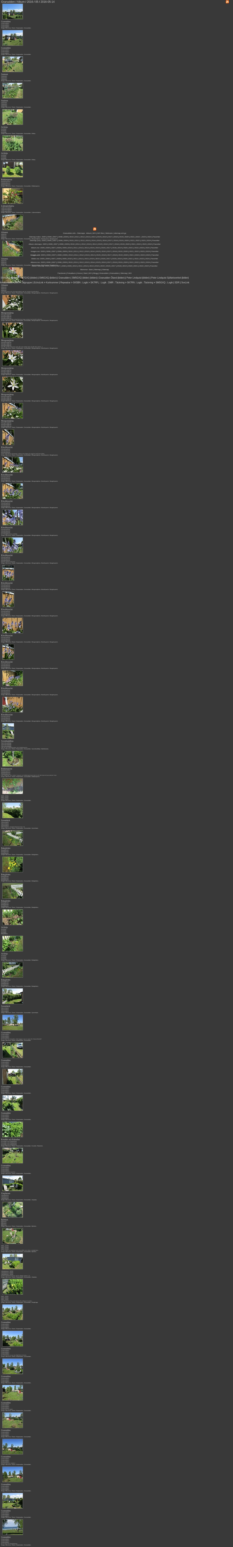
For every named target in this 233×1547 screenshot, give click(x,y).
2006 (49, 237)
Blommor (8, 28)
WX (94, 233)
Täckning (119, 282)
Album (88, 233)
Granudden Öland (108, 278)
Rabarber (40, 1146)
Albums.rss (35, 262)
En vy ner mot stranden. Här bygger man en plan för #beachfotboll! (21, 1039)
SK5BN (77, 282)
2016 (105, 237)
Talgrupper (26, 282)
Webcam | (109, 233)
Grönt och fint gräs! (7, 1409)
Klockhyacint (45, 293)
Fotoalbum (71, 273)
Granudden (5, 23)
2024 (149, 237)
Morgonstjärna (36, 293)
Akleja (33, 133)
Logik (85, 282)
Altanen (4, 287)
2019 (121, 237)
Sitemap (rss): (35, 240)
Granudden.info (69, 233)
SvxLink (185, 282)
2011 (77, 237)
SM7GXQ (25, 278)
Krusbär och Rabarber (9, 1141)
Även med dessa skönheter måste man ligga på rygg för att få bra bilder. (23, 453)
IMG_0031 (5, 796)
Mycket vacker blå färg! (8, 561)
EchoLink (38, 282)
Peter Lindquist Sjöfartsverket (166, 278)
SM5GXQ (5, 278)
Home (79, 273)
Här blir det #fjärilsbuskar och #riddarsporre (14, 747)
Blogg (95, 273)
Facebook (62, 273)
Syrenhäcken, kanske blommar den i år (13, 827)
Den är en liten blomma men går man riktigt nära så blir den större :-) (22, 346)
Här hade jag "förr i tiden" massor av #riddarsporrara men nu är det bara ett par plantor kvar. (29, 775)
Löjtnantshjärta (6, 208)
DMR (16, 282)
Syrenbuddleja (6, 743)
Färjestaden (19, 28)
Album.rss (35, 248)
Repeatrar (65, 282)
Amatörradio (6, 282)
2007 (55, 237)
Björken (4, 1222)
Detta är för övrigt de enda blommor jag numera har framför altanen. (21, 319)
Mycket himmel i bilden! (8, 1463)
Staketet (4, 76)
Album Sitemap (38, 266)
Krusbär (34, 1146)
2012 (83, 237)
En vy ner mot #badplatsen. (9, 1543)
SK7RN (130, 282)
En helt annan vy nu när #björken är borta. (14, 1355)
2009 (66, 237)
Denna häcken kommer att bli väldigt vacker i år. (15, 1275)
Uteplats (34, 1199)
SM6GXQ (44, 278)
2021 (132, 237)
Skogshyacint (54, 293)
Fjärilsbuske (44, 749)
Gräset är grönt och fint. (8, 1172)
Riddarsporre (5, 181)
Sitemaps (81, 233)
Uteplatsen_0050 (7, 1271)
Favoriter (156, 237)
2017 (110, 237)
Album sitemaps (35, 244)
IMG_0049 (5, 1246)
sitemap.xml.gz (120, 233)
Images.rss (35, 251)
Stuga (3, 28)
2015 (99, 237)
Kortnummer (52, 282)
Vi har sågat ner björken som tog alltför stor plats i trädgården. (19, 1250)
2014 (93, 237)
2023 (144, 237)
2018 (116, 237)
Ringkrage (35, 1302)
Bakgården (5, 850)
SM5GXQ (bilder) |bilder (83, 278)
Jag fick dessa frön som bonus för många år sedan (16, 1301)
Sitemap (97, 270)
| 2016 (107, 266)
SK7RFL (95, 282)
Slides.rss (35, 259)
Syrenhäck (5, 822)
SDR (177, 282)
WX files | (101, 233)
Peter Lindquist (134, 278)
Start (91, 270)
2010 (71, 237)
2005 (44, 237)
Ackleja (3, 129)
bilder (14, 278)
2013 (88, 237)
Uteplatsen (5, 1195)
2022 (138, 237)
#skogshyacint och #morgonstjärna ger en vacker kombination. (20, 291)
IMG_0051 (5, 1296)
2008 (60, 237)
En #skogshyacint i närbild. (9, 534)
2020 (127, 237)
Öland (13, 28)
